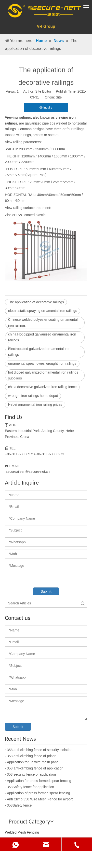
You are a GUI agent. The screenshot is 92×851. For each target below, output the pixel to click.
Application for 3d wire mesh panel (33, 762)
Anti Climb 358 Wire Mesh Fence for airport (40, 799)
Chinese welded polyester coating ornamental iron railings (43, 322)
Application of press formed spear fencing (38, 793)
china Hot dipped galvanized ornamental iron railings (42, 337)
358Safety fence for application (30, 787)
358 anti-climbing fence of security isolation (39, 750)
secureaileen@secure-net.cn (28, 472)
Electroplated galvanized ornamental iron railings (39, 352)
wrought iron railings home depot (33, 396)
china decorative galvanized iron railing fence (42, 387)
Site (59, 97)
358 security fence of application (31, 774)
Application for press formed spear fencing (39, 781)
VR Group (46, 26)
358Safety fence (19, 805)
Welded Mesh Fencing (22, 832)
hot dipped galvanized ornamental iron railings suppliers (43, 375)
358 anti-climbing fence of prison (31, 756)
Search (83, 603)
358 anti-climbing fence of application (35, 768)
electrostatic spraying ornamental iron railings (42, 311)
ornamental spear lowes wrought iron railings (42, 363)
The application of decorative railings (36, 302)
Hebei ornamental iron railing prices (35, 404)
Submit (46, 591)
